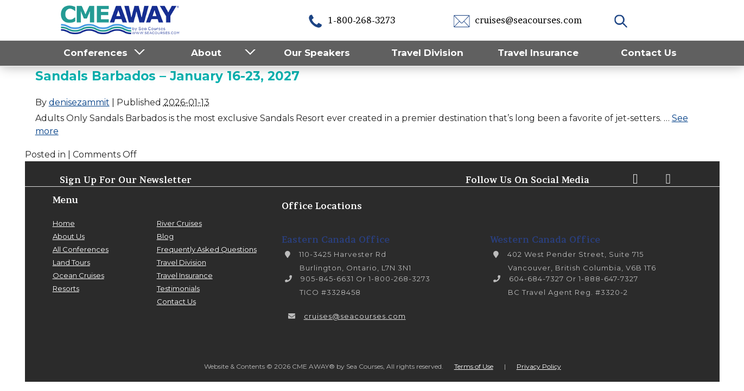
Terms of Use (473, 366)
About (206, 52)
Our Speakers (317, 52)
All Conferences (81, 249)
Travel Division (427, 52)
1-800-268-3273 (351, 20)
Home (64, 223)
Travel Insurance (538, 52)
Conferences (95, 52)
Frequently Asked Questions (207, 249)
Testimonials (178, 288)
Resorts (66, 288)
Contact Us (649, 52)
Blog (165, 236)
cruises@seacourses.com (518, 20)
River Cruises (179, 223)
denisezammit (79, 102)
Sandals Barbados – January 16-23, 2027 (167, 76)
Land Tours (71, 262)
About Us (69, 236)
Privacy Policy (539, 366)
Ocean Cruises (78, 275)
